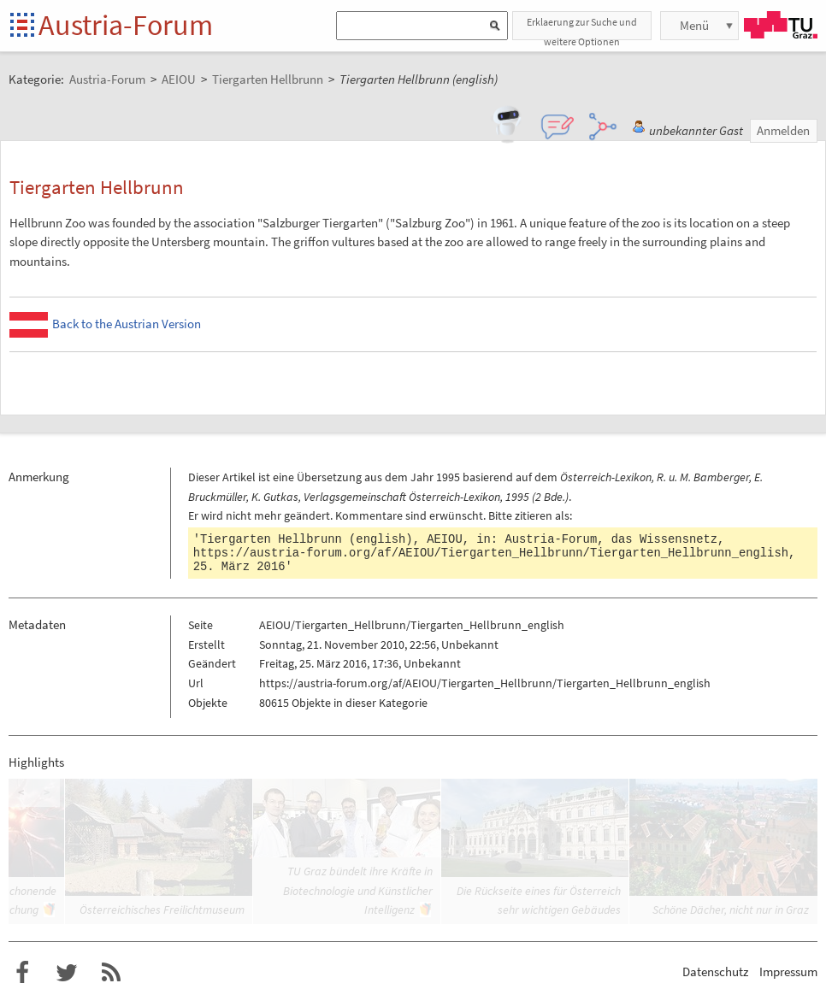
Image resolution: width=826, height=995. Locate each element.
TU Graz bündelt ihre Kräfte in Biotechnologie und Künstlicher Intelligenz (358, 890)
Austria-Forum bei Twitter (66, 972)
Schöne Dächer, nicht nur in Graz (730, 909)
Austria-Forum (125, 25)
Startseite (23, 26)
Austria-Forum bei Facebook (22, 972)
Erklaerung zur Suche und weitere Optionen (582, 27)
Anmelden (783, 130)
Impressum (788, 971)
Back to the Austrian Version (126, 323)
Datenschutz (715, 971)
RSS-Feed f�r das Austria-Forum (111, 972)
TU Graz (780, 24)
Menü (694, 25)
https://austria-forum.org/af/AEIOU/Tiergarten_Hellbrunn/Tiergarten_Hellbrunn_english (490, 553)
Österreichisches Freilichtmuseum (162, 909)
